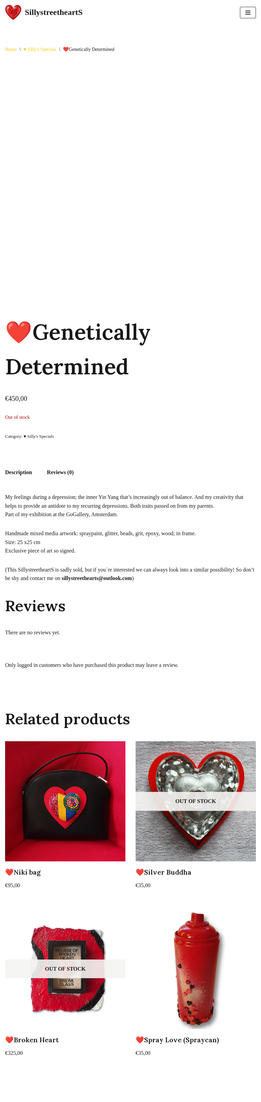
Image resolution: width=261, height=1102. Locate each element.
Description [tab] (18, 472)
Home (11, 49)
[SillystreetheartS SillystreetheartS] (44, 12)
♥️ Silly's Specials (39, 49)
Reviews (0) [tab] (60, 472)
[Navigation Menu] (248, 12)
